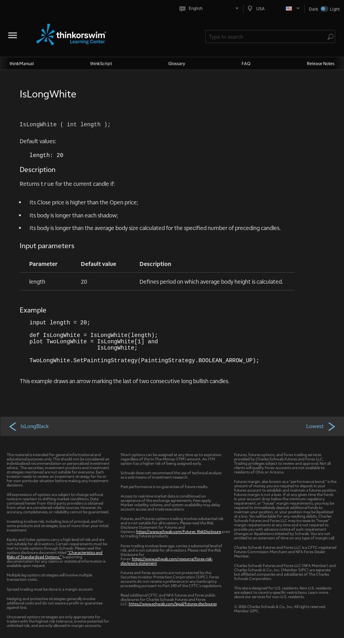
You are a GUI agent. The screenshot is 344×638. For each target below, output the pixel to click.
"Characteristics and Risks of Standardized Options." (54, 554)
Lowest (321, 426)
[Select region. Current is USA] (274, 8)
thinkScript (101, 63)
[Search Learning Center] (266, 36)
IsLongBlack (28, 426)
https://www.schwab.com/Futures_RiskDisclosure (178, 531)
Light (335, 9)
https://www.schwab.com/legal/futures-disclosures (173, 603)
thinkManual (21, 63)
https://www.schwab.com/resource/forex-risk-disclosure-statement (167, 560)
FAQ (246, 63)
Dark (313, 9)
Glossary (176, 63)
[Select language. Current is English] (210, 8)
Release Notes (321, 63)
